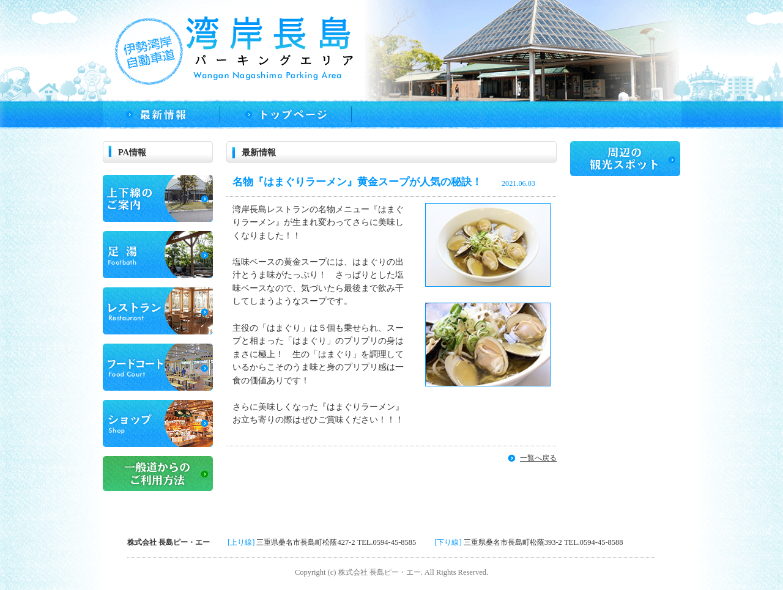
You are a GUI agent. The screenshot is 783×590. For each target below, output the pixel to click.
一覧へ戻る (538, 458)
